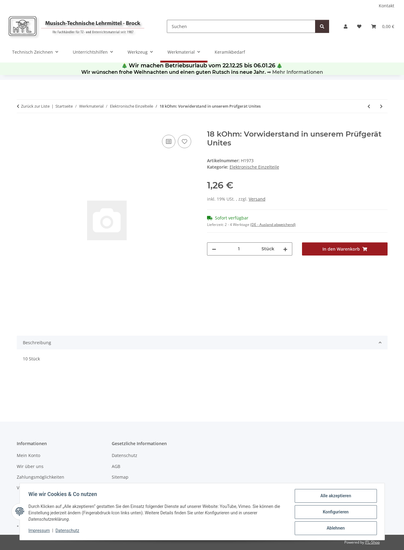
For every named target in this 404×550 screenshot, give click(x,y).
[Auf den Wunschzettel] (184, 141)
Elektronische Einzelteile (254, 167)
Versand (257, 199)
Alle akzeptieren (334, 496)
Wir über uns (30, 466)
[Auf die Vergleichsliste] (168, 141)
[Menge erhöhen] (285, 249)
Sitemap (120, 477)
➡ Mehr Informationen (295, 72)
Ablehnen (335, 528)
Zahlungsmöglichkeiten (40, 477)
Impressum (40, 531)
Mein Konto (28, 455)
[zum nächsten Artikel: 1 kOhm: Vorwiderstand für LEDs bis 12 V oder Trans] (381, 106)
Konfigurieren (335, 512)
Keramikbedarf (230, 52)
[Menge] (239, 249)
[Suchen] (241, 26)
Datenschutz (68, 531)
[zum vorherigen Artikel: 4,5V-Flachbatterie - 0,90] (369, 106)
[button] (345, 26)
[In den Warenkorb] (21, 126)
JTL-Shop (372, 542)
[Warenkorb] (382, 26)
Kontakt (386, 6)
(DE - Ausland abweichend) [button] (273, 224)
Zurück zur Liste (35, 106)
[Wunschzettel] (359, 26)
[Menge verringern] (214, 249)
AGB (116, 466)
